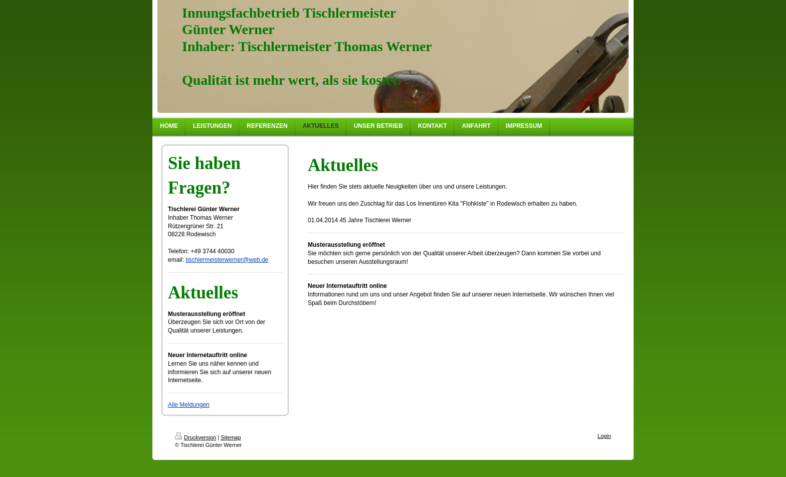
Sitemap (231, 437)
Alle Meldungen (189, 404)
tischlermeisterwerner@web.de (226, 259)
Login (604, 436)
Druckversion (195, 437)
